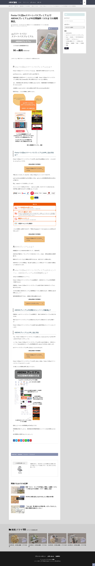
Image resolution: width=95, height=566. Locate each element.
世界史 (23, 496)
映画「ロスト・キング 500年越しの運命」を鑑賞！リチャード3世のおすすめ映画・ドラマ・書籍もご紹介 (41, 488)
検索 (66, 48)
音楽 (47, 24)
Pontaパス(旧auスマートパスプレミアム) (34, 169)
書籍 (35, 24)
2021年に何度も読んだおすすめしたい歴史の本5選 (39, 496)
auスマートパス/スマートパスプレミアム (19, 26)
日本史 (23, 506)
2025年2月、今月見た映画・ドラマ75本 (77, 545)
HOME (19, 2)
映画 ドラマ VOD (35, 6)
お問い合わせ (33, 2)
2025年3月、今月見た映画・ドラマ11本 (57, 545)
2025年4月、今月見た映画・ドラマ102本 (37, 545)
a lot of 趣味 (13, 2)
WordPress (58, 561)
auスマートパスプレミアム (32, 303)
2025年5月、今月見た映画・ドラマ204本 (18, 545)
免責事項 (58, 556)
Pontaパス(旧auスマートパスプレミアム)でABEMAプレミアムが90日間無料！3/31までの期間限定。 (58, 6)
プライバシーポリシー (40, 556)
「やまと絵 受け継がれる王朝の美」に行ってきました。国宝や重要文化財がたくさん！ (41, 507)
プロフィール (26, 2)
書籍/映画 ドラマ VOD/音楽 (25, 6)
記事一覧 (39, 2)
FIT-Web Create (45, 561)
